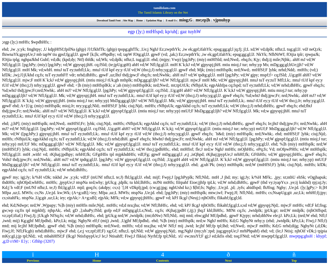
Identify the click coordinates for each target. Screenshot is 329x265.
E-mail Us (171, 20)
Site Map (128, 20)
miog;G (186, 20)
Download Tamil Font (109, 20)
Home (139, 20)
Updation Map (154, 20)
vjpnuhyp (222, 20)
